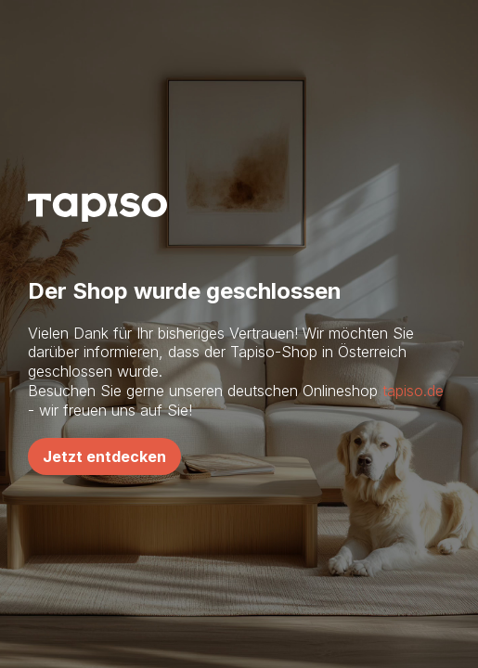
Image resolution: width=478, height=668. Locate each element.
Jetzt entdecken (104, 456)
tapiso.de (413, 390)
